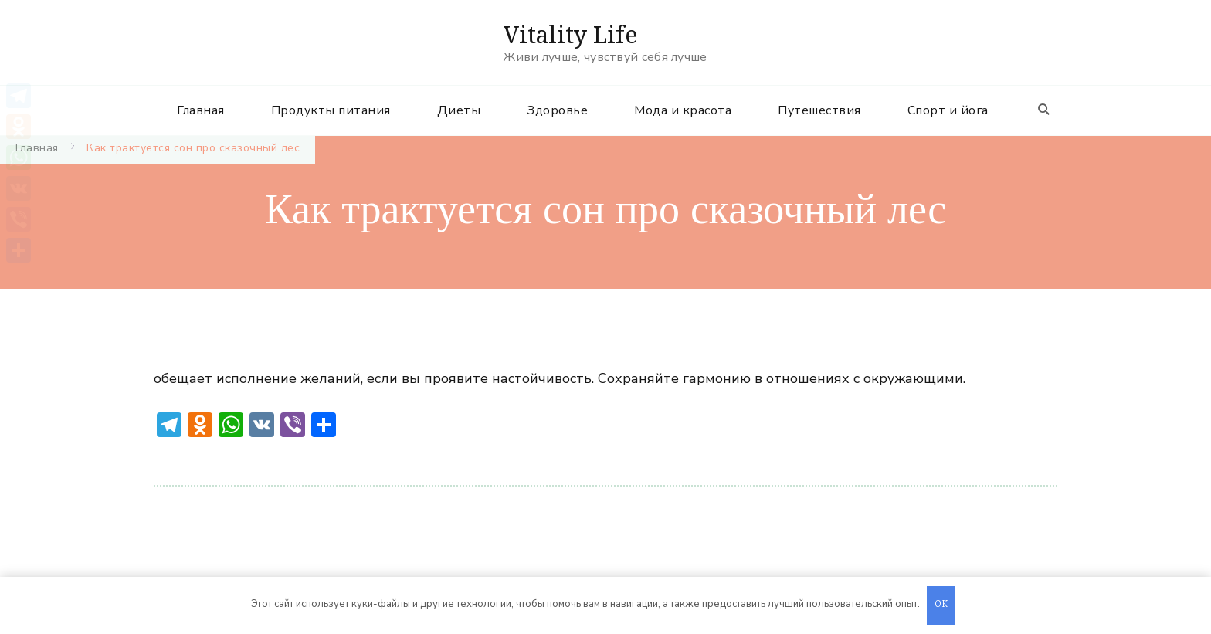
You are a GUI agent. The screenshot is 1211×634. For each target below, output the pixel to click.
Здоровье (557, 110)
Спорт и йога (948, 110)
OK (941, 605)
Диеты (459, 110)
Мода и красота (682, 110)
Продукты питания (331, 110)
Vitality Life (570, 34)
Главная (201, 110)
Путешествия (819, 110)
